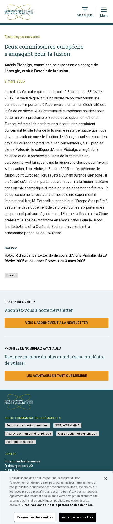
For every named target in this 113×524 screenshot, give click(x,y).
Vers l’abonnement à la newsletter (56, 323)
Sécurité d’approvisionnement (27, 425)
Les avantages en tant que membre (56, 376)
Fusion (11, 275)
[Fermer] (106, 482)
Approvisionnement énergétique (28, 433)
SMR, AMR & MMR (67, 425)
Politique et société (20, 442)
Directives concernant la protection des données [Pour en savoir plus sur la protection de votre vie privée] (57, 508)
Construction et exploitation (77, 433)
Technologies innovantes (23, 37)
